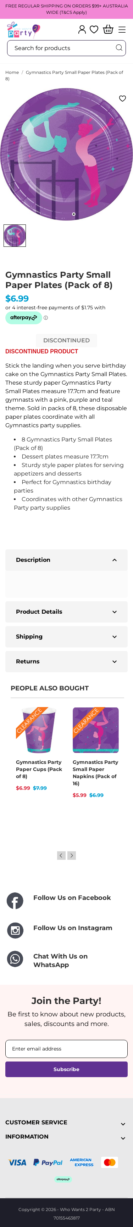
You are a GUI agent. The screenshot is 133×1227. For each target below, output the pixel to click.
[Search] (119, 47)
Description (67, 560)
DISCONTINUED (66, 340)
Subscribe (66, 1069)
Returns (67, 661)
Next (71, 855)
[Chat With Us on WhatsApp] (66, 961)
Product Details (67, 612)
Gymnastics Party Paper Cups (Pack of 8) (39, 769)
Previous (61, 855)
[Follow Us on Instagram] (66, 930)
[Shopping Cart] (108, 29)
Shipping (67, 636)
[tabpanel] (66, 154)
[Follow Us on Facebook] (66, 901)
